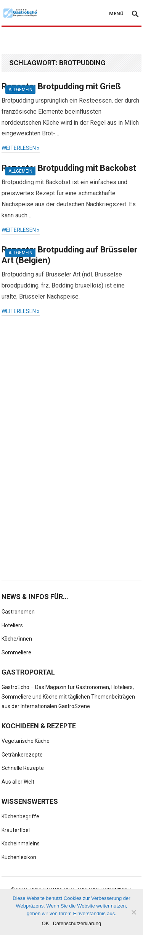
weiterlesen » (21, 148)
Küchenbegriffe (20, 816)
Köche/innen (17, 639)
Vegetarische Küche (26, 741)
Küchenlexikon (19, 857)
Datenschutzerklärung (77, 923)
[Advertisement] (72, 40)
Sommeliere (16, 652)
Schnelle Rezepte (23, 768)
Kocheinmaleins (21, 843)
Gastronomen (18, 612)
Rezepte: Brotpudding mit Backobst (69, 168)
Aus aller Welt (18, 782)
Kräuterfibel (16, 830)
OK (45, 923)
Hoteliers (12, 625)
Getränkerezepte (22, 755)
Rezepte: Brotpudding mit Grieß (61, 86)
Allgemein (20, 89)
